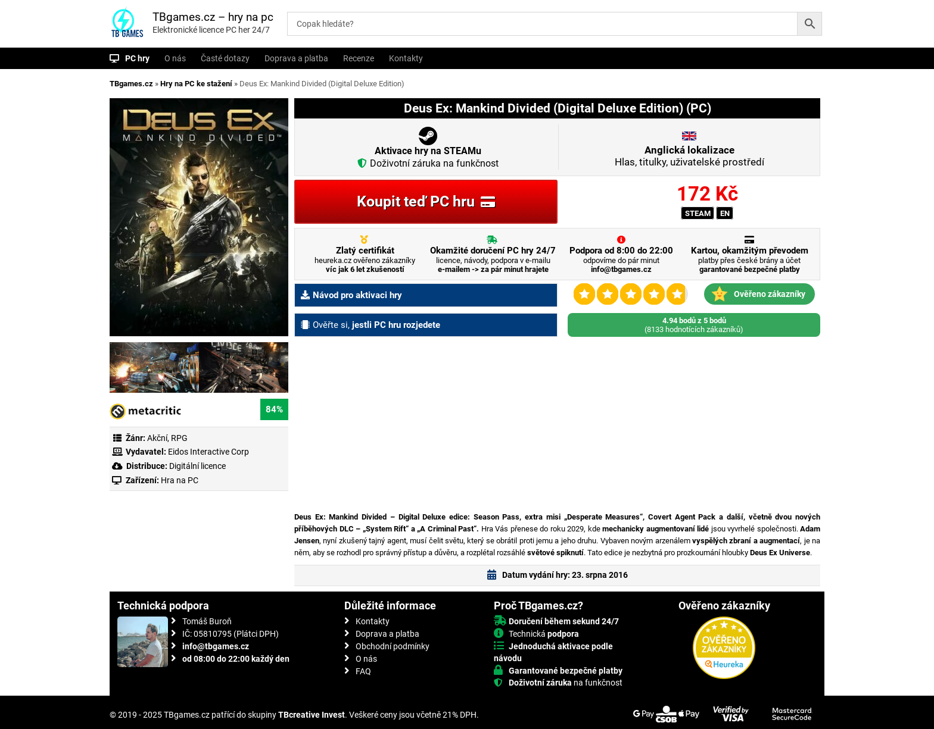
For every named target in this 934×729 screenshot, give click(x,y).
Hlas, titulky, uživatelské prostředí (689, 156)
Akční (157, 438)
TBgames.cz (131, 83)
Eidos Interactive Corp (208, 451)
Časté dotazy (225, 58)
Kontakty (406, 58)
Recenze (358, 58)
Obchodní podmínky (392, 646)
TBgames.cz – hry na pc (212, 17)
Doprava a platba (296, 58)
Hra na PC (178, 480)
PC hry (137, 58)
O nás (175, 58)
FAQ (363, 671)
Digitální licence (196, 466)
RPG (179, 438)
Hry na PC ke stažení (196, 83)
